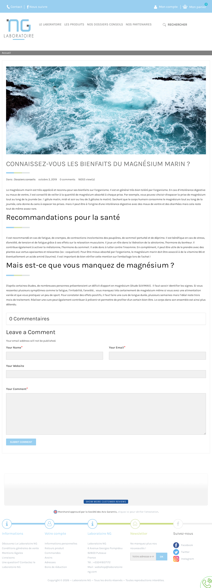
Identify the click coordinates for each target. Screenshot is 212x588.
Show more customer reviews (106, 501)
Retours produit (54, 548)
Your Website (15, 366)
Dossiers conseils (24, 179)
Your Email (117, 347)
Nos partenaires (139, 24)
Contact (16, 7)
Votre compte (55, 533)
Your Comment (17, 389)
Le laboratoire (50, 24)
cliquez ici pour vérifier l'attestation (138, 511)
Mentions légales (12, 553)
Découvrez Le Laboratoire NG (19, 543)
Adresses (50, 562)
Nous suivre (38, 7)
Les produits (74, 24)
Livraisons (8, 557)
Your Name (14, 347)
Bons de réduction (56, 567)
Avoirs (48, 557)
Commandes (53, 553)
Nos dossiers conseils (105, 24)
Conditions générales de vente (20, 548)
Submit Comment (21, 442)
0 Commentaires (29, 318)
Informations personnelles (61, 543)
